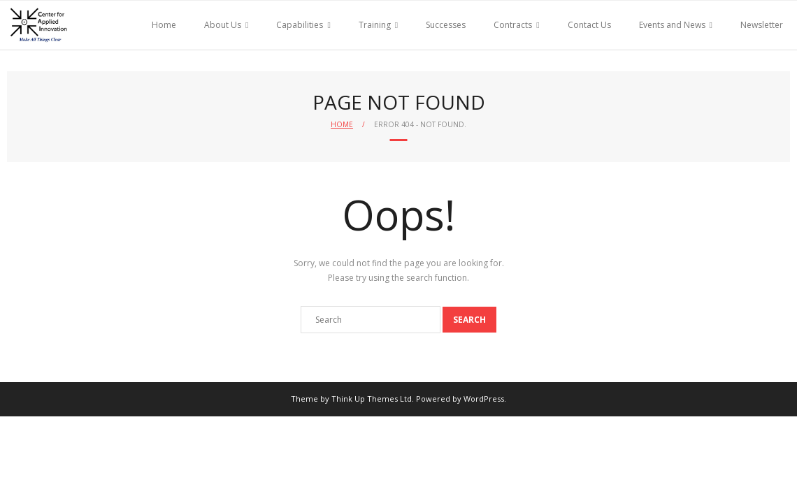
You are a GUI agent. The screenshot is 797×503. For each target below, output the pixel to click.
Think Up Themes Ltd (371, 398)
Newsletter (761, 25)
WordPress (484, 398)
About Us (222, 25)
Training (375, 25)
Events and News (672, 25)
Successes (446, 25)
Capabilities (299, 25)
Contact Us (589, 25)
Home (164, 25)
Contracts (513, 25)
